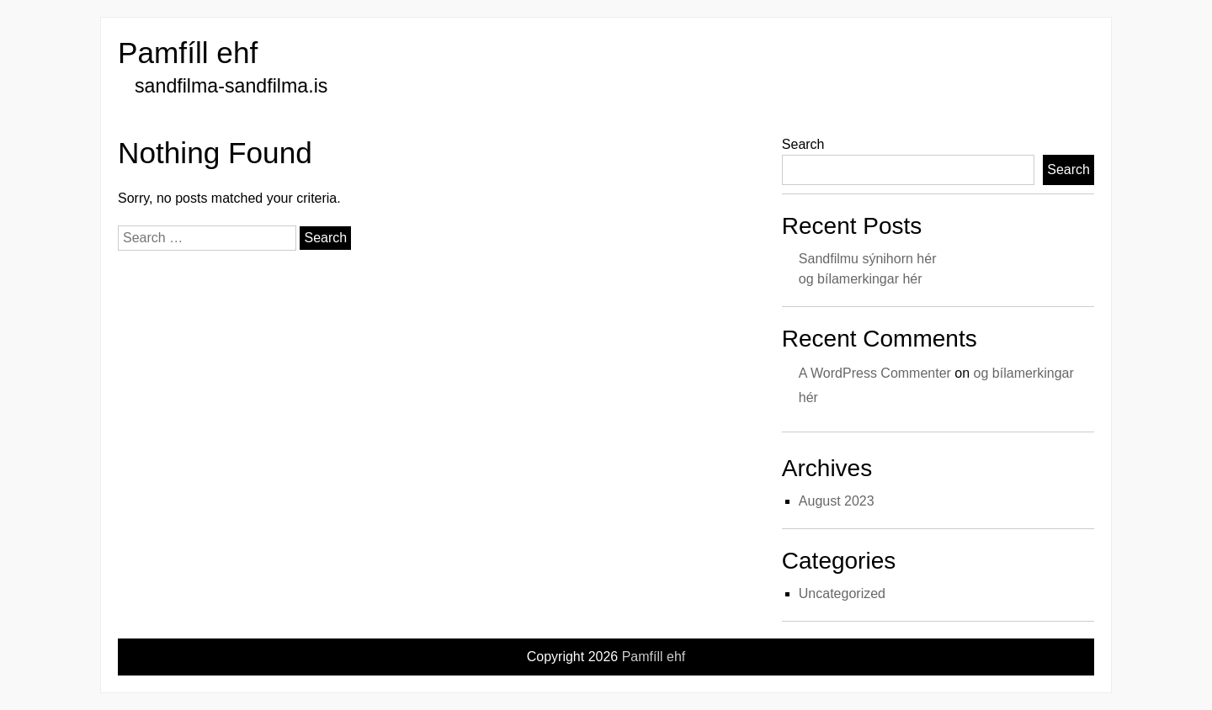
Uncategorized (842, 593)
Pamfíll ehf (188, 52)
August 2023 (836, 501)
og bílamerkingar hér (860, 279)
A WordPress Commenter (875, 373)
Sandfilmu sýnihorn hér (868, 259)
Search (803, 144)
